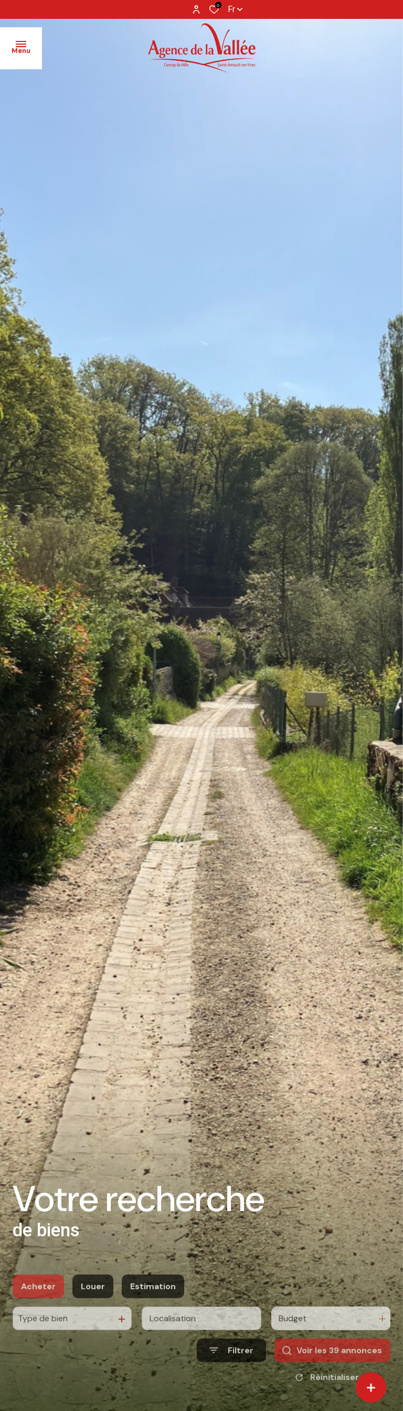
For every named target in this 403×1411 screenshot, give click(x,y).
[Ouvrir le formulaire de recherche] (231, 1375)
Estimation (153, 1311)
